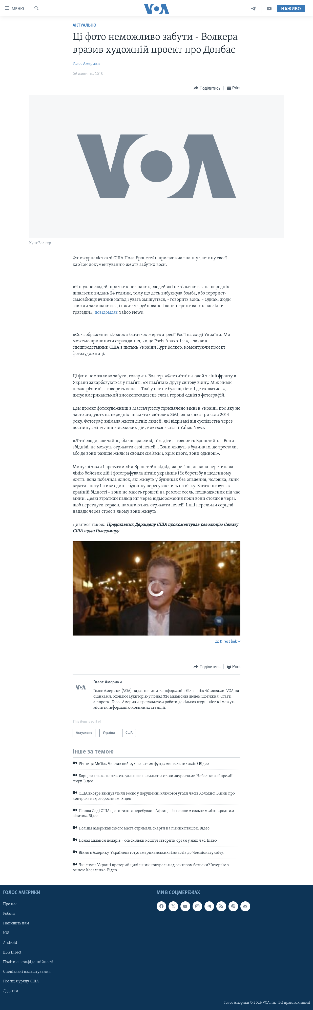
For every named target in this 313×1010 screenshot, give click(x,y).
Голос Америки (86, 64)
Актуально (84, 25)
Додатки (10, 991)
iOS (6, 933)
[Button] (207, 88)
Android (10, 943)
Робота (9, 914)
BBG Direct (12, 952)
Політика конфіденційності (28, 962)
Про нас (10, 904)
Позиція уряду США (21, 981)
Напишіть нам (16, 923)
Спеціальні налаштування (27, 971)
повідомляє (107, 312)
